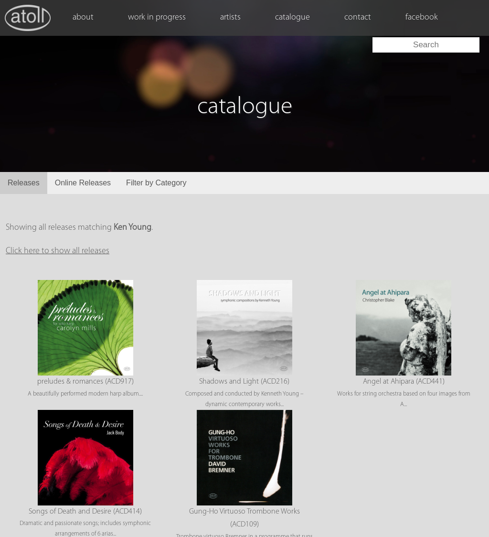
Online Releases (83, 183)
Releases (24, 183)
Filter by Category (156, 183)
